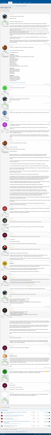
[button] (7, 2)
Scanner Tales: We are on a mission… (11, 425)
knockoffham (46, 422)
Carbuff (4, 419)
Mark (5, 19)
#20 (49, 392)
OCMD (7, 403)
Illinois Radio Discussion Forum (14, 419)
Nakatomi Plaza (6, 255)
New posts (2, 4)
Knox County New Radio (8, 418)
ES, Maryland (6, 120)
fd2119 (5, 313)
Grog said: (11, 247)
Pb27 (4, 416)
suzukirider (5, 91)
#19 (49, 383)
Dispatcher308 (4, 359)
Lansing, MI (6, 381)
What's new (15, 2)
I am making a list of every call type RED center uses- (14, 415)
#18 (49, 369)
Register (29, 2)
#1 (49, 14)
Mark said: (11, 310)
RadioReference (4, 2)
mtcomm (4, 266)
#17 (49, 354)
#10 (49, 233)
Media (20, 2)
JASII (4, 423)
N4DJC (47, 426)
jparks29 (4, 281)
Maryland (7, 132)
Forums (10, 2)
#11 (49, 245)
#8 (49, 206)
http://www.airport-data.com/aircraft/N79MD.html (17, 82)
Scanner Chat (11, 413)
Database (25, 2)
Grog (5, 223)
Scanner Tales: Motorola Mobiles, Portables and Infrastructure (15, 412)
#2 (49, 45)
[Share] (48, 14)
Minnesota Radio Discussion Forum (14, 423)
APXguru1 (5, 116)
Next (5, 12)
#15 (49, 308)
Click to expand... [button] (29, 285)
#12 (49, 261)
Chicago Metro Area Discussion (13, 416)
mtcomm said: (12, 277)
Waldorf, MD (6, 216)
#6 (49, 122)
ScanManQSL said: (13, 220)
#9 (49, 218)
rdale (5, 374)
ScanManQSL (4, 50)
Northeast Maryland (5, 26)
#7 (49, 141)
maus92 (4, 397)
